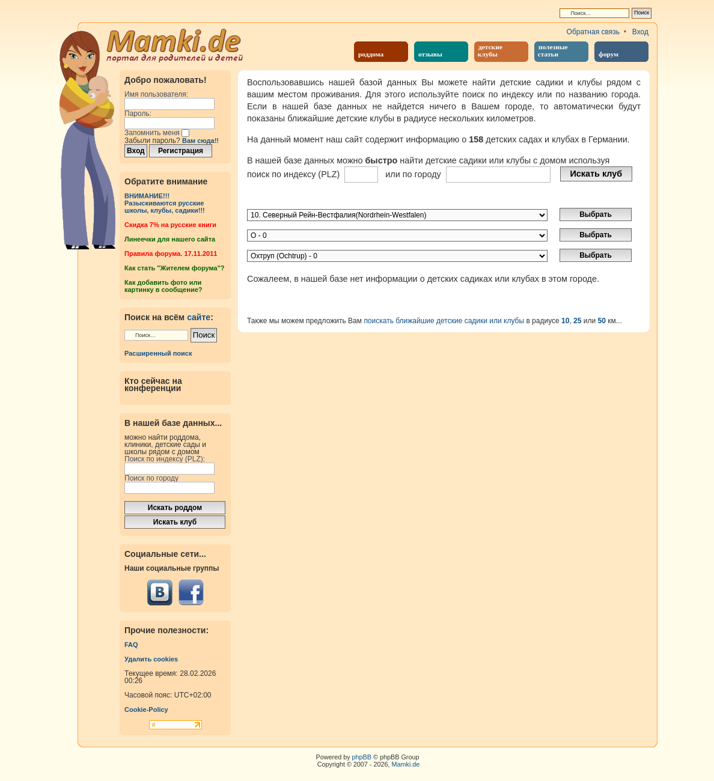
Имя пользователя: (156, 94)
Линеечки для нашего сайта (169, 239)
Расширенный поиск (158, 353)
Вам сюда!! (200, 140)
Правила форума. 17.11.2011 (170, 253)
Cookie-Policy (146, 709)
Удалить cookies (151, 659)
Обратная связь (593, 32)
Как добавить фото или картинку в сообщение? (163, 286)
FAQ (131, 644)
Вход (640, 32)
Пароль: (137, 113)
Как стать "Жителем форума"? (174, 268)
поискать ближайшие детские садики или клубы (444, 321)
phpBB (361, 757)
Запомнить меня (156, 133)
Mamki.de (406, 764)
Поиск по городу (151, 478)
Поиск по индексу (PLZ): (164, 459)
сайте (198, 317)
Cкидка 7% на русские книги (170, 224)
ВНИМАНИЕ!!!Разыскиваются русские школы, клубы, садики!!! (164, 203)
